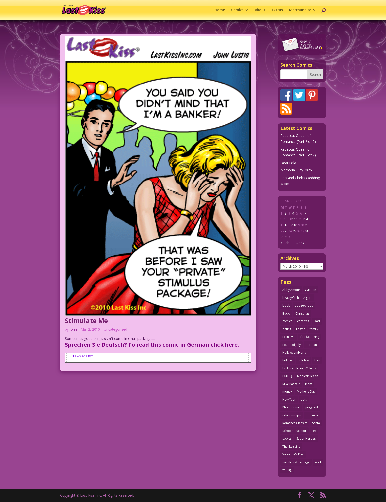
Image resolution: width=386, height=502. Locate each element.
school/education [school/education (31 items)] (294, 431)
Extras (277, 10)
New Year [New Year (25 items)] (289, 399)
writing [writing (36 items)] (287, 470)
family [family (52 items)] (314, 329)
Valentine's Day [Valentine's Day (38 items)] (293, 454)
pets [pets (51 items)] (304, 399)
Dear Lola (288, 162)
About (260, 10)
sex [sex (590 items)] (314, 431)
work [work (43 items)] (318, 462)
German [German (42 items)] (311, 345)
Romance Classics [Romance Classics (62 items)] (294, 423)
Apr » (300, 242)
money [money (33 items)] (287, 391)
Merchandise (300, 10)
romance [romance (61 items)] (312, 415)
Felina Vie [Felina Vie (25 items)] (288, 337)
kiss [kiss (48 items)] (317, 360)
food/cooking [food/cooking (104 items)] (309, 337)
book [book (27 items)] (286, 305)
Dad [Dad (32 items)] (317, 321)
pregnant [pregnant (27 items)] (311, 407)
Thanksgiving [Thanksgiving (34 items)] (291, 446)
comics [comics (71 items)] (287, 321)
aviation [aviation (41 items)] (310, 290)
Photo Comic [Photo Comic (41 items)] (291, 407)
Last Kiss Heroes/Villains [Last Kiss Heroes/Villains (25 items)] (299, 368)
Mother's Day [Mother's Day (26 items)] (306, 391)
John (73, 329)
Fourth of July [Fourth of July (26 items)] (291, 345)
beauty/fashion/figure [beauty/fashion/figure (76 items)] (297, 298)
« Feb (285, 242)
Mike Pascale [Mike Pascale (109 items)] (291, 384)
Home (220, 10)
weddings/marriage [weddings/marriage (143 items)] (296, 462)
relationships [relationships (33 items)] (291, 415)
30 (286, 236)
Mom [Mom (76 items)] (308, 384)
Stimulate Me (86, 320)
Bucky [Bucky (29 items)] (286, 313)
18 (294, 225)
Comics (237, 10)
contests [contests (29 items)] (303, 321)
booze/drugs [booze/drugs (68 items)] (304, 305)
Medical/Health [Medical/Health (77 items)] (307, 376)
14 (306, 219)
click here (224, 344)
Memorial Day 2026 (296, 170)
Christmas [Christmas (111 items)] (302, 313)
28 (306, 231)
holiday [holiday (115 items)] (287, 360)
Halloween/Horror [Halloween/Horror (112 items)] (295, 353)
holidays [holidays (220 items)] (303, 360)
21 (306, 225)
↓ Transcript (81, 356)
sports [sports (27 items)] (286, 438)
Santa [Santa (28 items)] (316, 423)
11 (294, 219)
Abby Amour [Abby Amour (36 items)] (291, 290)
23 (286, 231)
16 (286, 225)
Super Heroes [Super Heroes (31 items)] (306, 438)
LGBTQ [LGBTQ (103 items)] (287, 376)
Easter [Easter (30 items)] (300, 329)
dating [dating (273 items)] (286, 329)
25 (294, 231)
